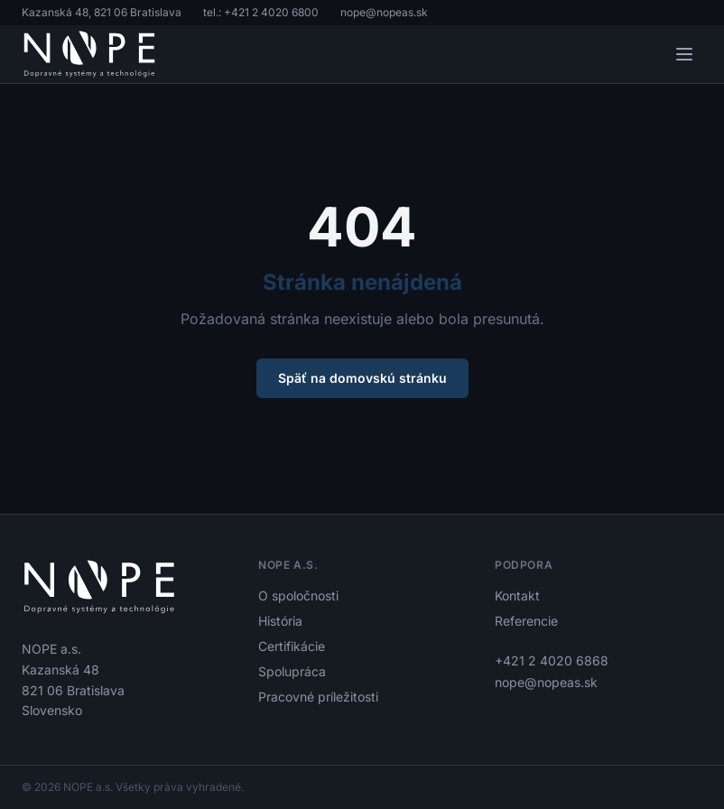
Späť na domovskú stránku (362, 378)
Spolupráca (292, 671)
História (280, 620)
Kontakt (517, 595)
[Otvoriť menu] (684, 54)
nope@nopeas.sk (384, 12)
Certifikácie (291, 646)
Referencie (526, 620)
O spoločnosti (298, 595)
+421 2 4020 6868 (551, 660)
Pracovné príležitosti (318, 696)
